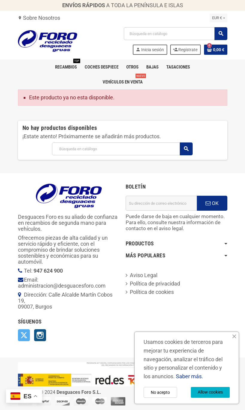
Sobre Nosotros (39, 18)
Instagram (40, 335)
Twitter (24, 335)
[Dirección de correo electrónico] (161, 203)
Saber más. (189, 376)
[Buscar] (175, 33)
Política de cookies (152, 292)
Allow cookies (210, 392)
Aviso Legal (143, 275)
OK (212, 203)
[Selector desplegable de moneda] (218, 17)
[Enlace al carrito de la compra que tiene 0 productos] (215, 50)
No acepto (160, 392)
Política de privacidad (155, 283)
